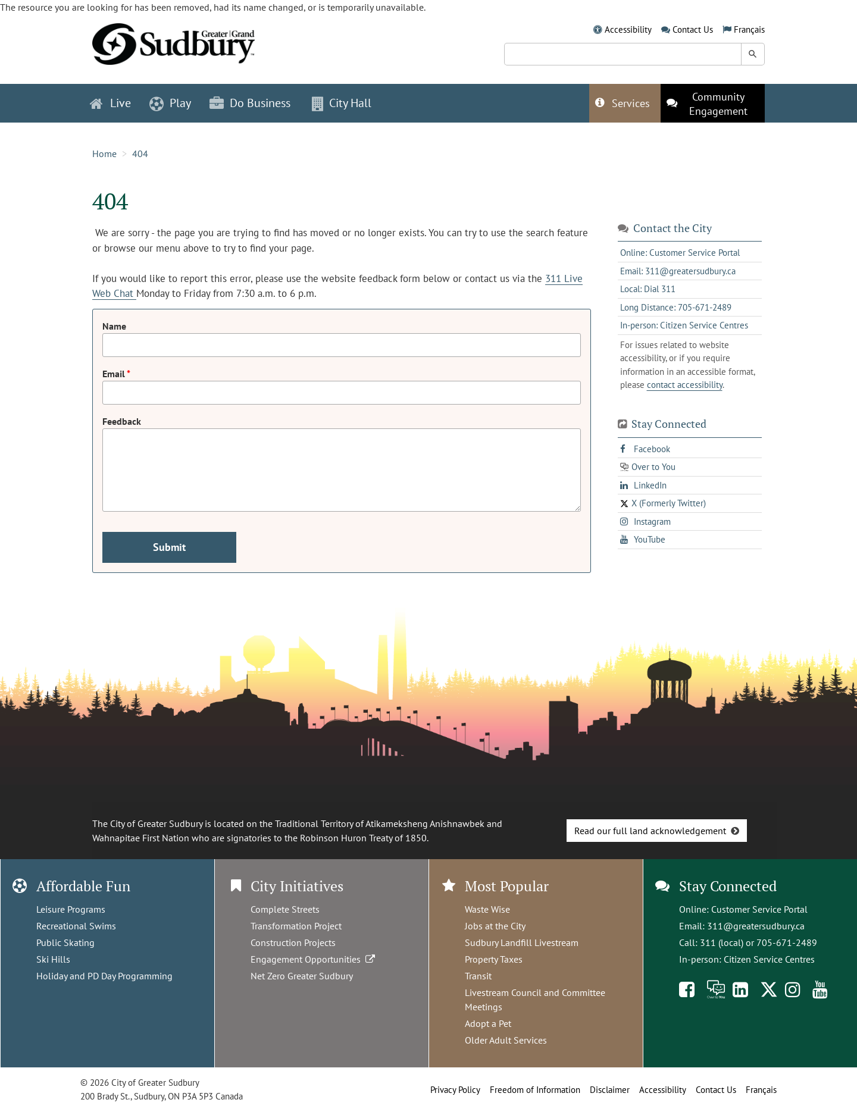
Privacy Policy (455, 1089)
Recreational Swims (76, 926)
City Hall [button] (341, 103)
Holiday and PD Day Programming (104, 976)
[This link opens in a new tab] (713, 103)
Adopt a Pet (488, 1023)
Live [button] (110, 103)
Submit (169, 547)
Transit (478, 976)
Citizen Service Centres (769, 959)
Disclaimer (610, 1089)
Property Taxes (494, 959)
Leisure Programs (70, 909)
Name (114, 326)
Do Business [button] (249, 103)
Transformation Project (296, 926)
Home (104, 153)
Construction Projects (293, 942)
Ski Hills (53, 959)
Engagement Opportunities (314, 959)
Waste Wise (487, 909)
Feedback (121, 421)
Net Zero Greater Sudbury (302, 976)
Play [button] (170, 103)
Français (749, 29)
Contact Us (693, 29)
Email (114, 374)
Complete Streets (285, 909)
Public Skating (65, 942)
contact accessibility (684, 384)
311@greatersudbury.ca (756, 926)
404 (140, 153)
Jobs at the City (495, 926)
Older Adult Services (506, 1040)
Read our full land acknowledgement (650, 831)
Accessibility (628, 29)
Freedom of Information (535, 1089)
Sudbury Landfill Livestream (521, 942)
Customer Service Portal (759, 909)
